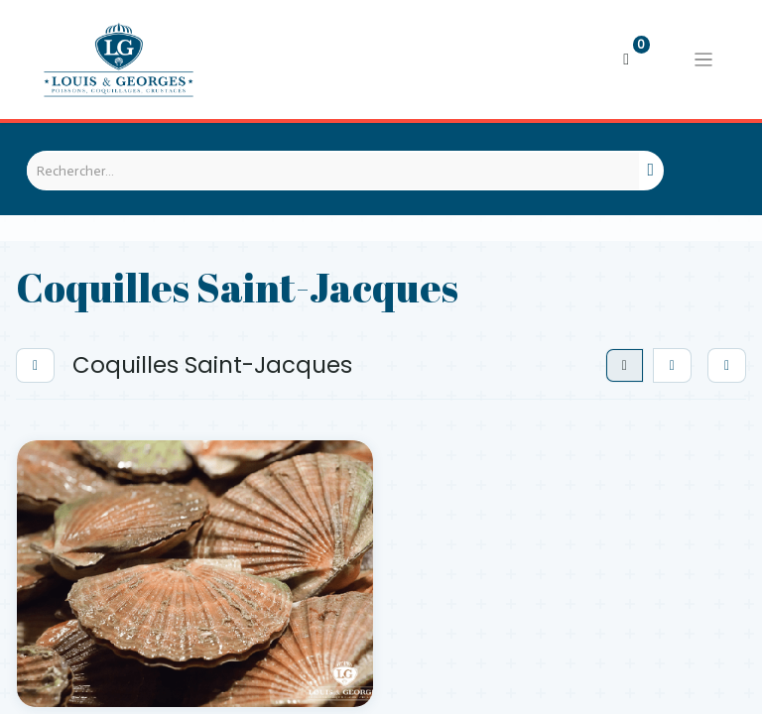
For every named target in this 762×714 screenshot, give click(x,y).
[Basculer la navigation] (703, 59)
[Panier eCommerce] (626, 59)
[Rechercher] (651, 170)
